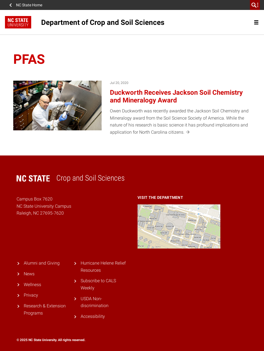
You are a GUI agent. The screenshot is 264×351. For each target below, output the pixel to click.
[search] (255, 5)
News (29, 273)
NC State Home (29, 5)
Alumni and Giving (42, 263)
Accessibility (93, 316)
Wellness (32, 284)
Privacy (31, 295)
